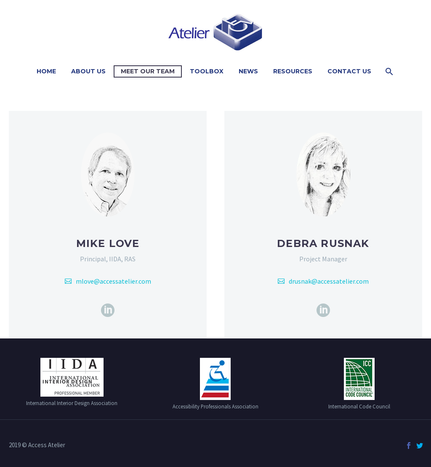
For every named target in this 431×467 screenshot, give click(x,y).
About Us (88, 71)
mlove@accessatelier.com (113, 281)
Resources (292, 71)
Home (46, 71)
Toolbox (206, 71)
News (248, 71)
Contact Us (349, 71)
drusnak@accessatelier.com (329, 281)
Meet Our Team (148, 71)
